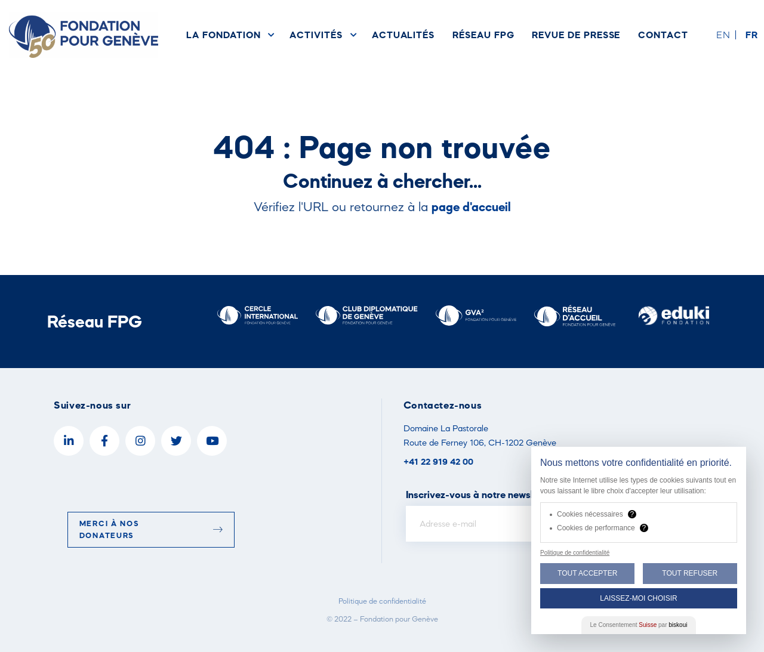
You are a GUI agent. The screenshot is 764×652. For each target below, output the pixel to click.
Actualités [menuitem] (403, 34)
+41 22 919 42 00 (438, 461)
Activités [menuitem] (315, 34)
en (723, 34)
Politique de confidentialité (382, 601)
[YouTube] (212, 441)
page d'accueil (471, 206)
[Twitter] (176, 441)
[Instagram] (140, 441)
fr (751, 34)
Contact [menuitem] (663, 34)
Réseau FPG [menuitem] (483, 34)
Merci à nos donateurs (151, 529)
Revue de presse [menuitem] (576, 34)
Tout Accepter (587, 573)
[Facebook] (104, 441)
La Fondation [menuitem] (223, 34)
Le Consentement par (639, 625)
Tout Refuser (689, 573)
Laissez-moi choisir (638, 598)
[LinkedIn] (69, 441)
